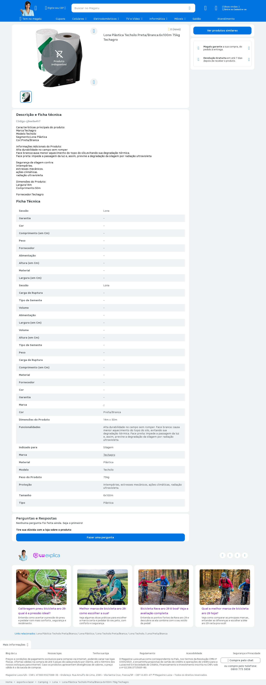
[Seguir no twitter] (223, 555)
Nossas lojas (55, 653)
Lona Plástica (86, 633)
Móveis (180, 18)
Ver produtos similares (222, 30)
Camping (43, 682)
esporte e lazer (25, 682)
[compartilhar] (94, 82)
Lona (55, 682)
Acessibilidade (194, 653)
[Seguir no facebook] (230, 555)
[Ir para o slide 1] (59, 85)
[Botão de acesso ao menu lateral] (31, 18)
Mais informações (15, 645)
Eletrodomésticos (106, 18)
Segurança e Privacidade (246, 653)
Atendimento (226, 18)
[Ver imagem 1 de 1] (59, 57)
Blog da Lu (11, 653)
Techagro (109, 454)
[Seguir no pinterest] (245, 555)
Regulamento (147, 653)
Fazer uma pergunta (100, 537)
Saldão (197, 18)
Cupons (60, 18)
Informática (158, 18)
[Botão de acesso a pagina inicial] (31, 8)
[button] (189, 8)
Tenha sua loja (101, 653)
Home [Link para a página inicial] (9, 682)
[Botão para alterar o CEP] (55, 8)
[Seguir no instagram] (237, 555)
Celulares (79, 18)
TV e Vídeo (134, 18)
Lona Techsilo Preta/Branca (111, 633)
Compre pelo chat (240, 660)
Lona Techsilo (136, 633)
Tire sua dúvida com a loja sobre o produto (43, 529)
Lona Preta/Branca (156, 633)
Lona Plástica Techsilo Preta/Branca (56, 633)
